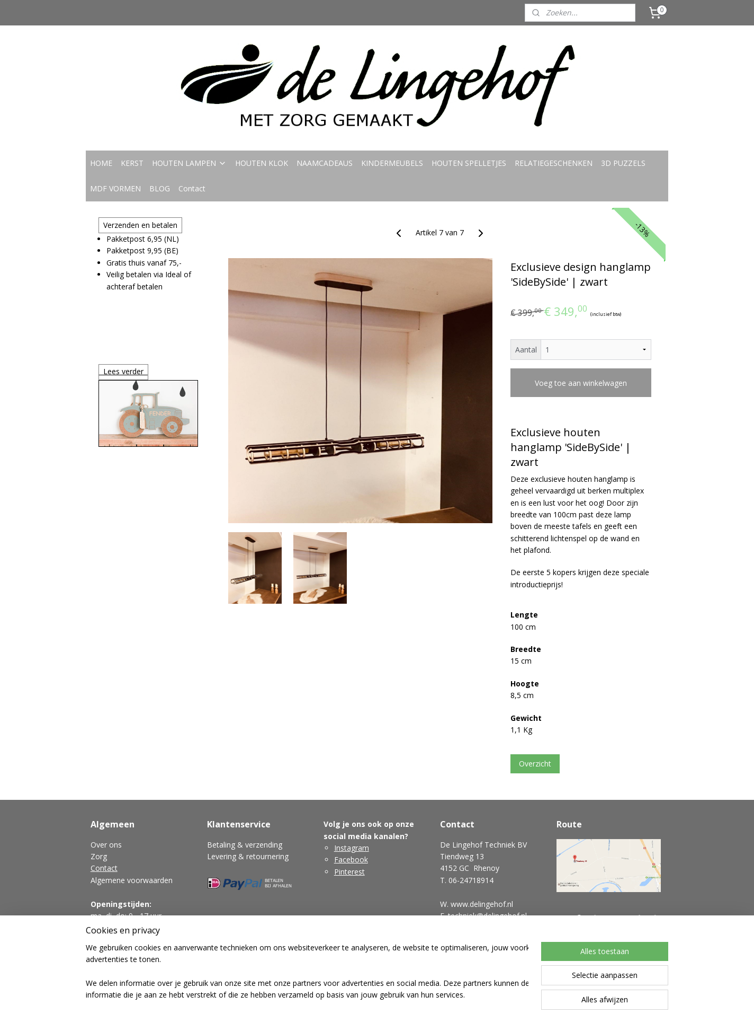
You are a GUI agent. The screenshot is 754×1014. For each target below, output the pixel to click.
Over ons (106, 845)
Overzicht (535, 764)
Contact (191, 188)
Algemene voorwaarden (132, 880)
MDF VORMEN (115, 188)
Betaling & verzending (244, 845)
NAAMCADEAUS (325, 163)
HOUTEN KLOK (261, 163)
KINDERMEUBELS (392, 163)
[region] (307, 972)
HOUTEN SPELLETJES (469, 163)
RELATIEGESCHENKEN (554, 163)
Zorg (99, 856)
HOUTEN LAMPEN (189, 163)
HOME (101, 163)
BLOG (159, 188)
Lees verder (123, 371)
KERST (132, 163)
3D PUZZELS (623, 163)
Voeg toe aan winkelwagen (581, 383)
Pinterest (349, 872)
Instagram (351, 848)
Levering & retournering (248, 856)
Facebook (351, 859)
